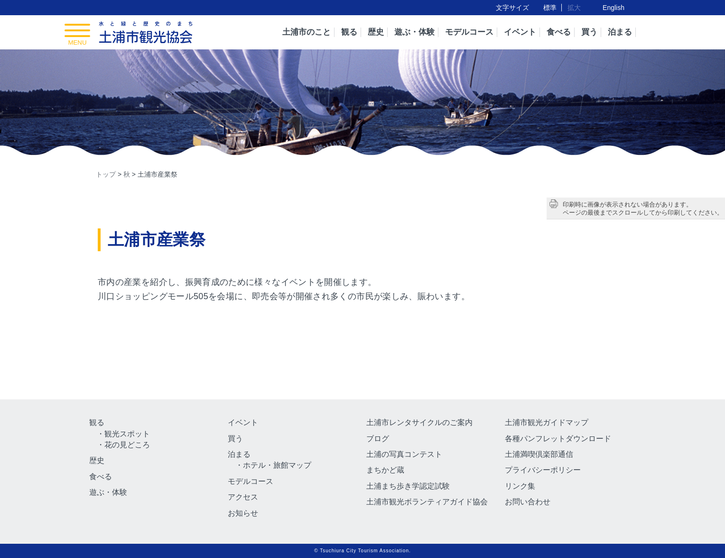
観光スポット (127, 434)
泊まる (620, 32)
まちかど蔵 (385, 470)
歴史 (376, 32)
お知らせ (243, 513)
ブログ (377, 439)
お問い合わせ (527, 502)
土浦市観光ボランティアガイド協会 (427, 502)
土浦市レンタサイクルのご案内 (419, 422)
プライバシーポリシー (543, 470)
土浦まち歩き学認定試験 (408, 486)
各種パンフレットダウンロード (558, 439)
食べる (559, 32)
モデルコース (469, 32)
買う (589, 32)
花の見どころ (127, 445)
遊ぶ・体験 (414, 32)
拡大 (574, 7)
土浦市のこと (306, 32)
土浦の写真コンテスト (404, 454)
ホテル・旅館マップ (277, 465)
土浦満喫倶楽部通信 (539, 454)
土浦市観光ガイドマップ (546, 422)
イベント (520, 32)
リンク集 (520, 486)
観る (349, 32)
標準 (550, 7)
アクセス (243, 497)
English (613, 7)
